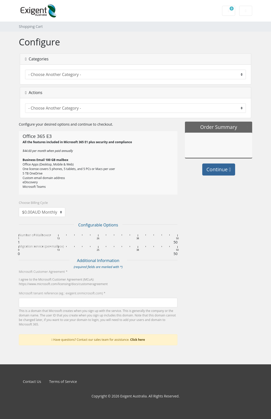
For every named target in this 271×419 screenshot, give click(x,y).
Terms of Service (63, 381)
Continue (219, 169)
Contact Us (32, 381)
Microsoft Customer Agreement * (43, 271)
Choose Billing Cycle (33, 202)
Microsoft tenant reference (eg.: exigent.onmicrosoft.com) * (62, 293)
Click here (137, 340)
